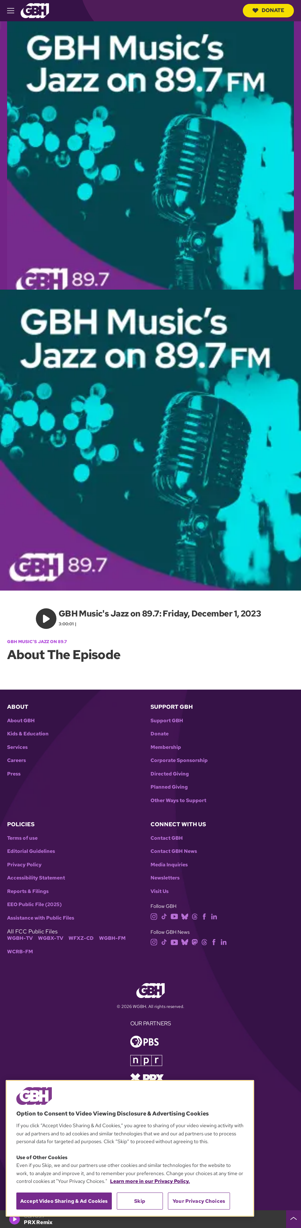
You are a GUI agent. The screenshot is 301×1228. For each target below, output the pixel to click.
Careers (16, 760)
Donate (268, 10)
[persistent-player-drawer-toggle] (293, 1219)
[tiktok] (164, 916)
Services (17, 747)
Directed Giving (169, 774)
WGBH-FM (112, 938)
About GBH (21, 721)
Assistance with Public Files (40, 918)
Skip (139, 1201)
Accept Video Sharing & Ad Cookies (64, 1201)
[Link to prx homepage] (147, 1077)
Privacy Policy (24, 865)
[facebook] (204, 916)
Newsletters (165, 878)
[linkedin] (214, 916)
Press (14, 774)
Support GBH (166, 721)
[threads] (195, 916)
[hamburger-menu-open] (14, 11)
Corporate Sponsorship (179, 760)
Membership (165, 747)
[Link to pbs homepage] (144, 1041)
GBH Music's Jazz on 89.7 (37, 642)
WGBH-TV (20, 938)
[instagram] (154, 916)
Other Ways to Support (178, 800)
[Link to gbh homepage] (35, 10)
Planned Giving (169, 787)
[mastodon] (195, 941)
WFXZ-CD (81, 938)
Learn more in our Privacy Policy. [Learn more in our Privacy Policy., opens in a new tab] (150, 1181)
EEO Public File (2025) (34, 904)
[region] (130, 1148)
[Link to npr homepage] (146, 1060)
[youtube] (174, 916)
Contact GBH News (173, 851)
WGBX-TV (50, 938)
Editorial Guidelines (31, 851)
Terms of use (22, 838)
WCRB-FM (20, 952)
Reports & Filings (28, 891)
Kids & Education (28, 734)
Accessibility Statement (36, 878)
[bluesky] (184, 916)
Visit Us (159, 891)
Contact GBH (166, 838)
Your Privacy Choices (199, 1201)
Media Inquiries (169, 865)
